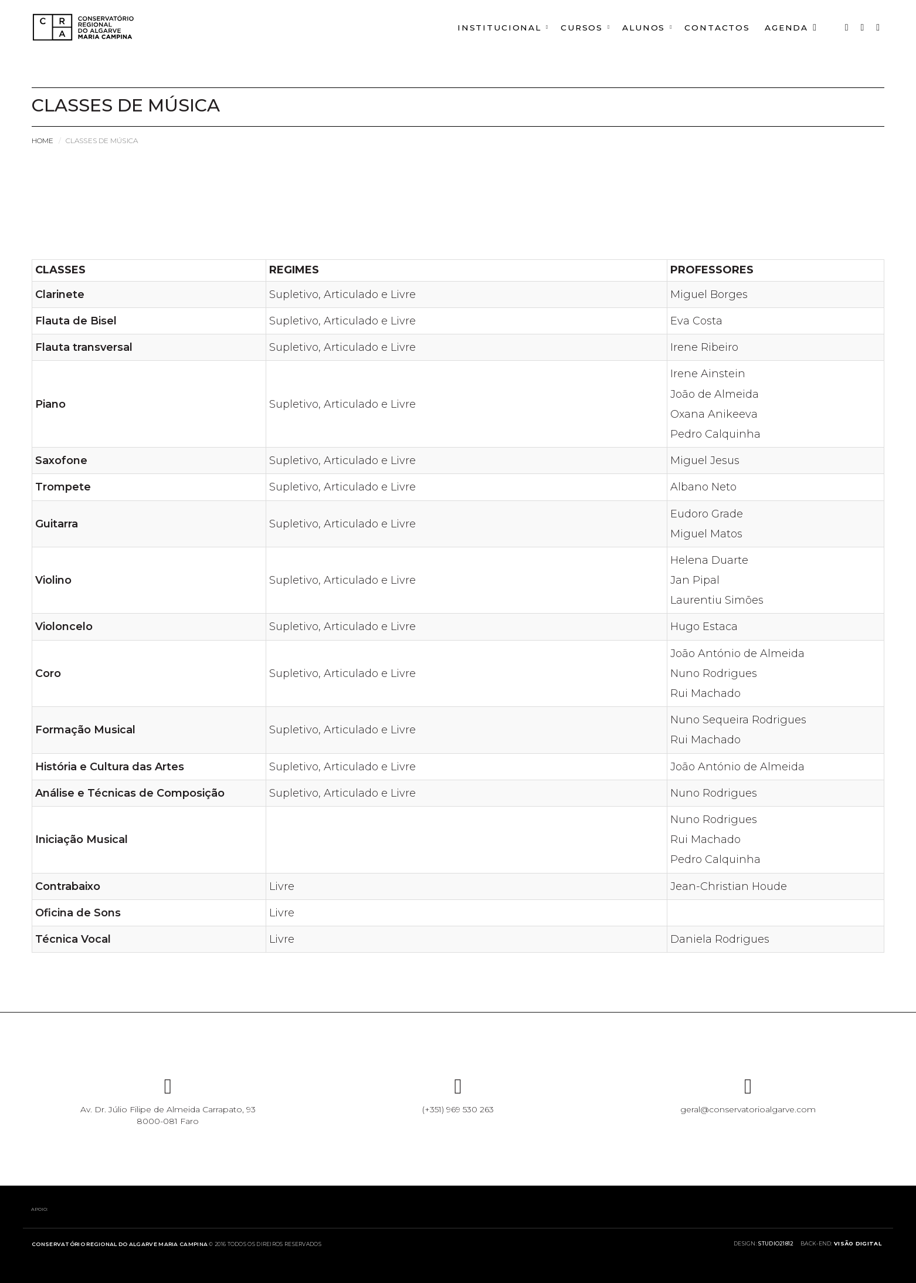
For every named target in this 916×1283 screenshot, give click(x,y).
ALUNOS (639, 27)
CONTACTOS (714, 27)
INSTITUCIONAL (491, 27)
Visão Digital (857, 1243)
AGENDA (790, 27)
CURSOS (576, 27)
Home (42, 140)
